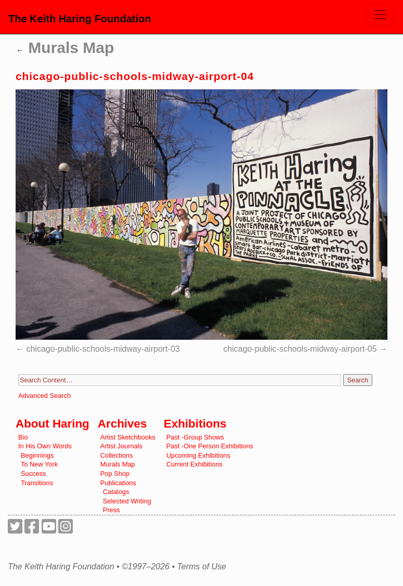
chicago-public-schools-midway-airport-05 (299, 348)
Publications (118, 483)
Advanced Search (44, 395)
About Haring (52, 423)
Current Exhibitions (194, 464)
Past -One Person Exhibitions (209, 446)
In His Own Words (45, 446)
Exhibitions (195, 423)
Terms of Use (201, 567)
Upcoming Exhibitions (198, 455)
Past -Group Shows (195, 437)
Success (33, 473)
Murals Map (65, 47)
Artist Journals (121, 446)
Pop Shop (114, 473)
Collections (116, 455)
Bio (23, 437)
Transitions (37, 483)
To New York (39, 464)
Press (111, 510)
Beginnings (37, 455)
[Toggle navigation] (380, 15)
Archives (122, 423)
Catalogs (116, 492)
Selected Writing (127, 501)
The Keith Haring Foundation (79, 18)
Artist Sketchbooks (127, 437)
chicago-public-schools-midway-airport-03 (102, 348)
